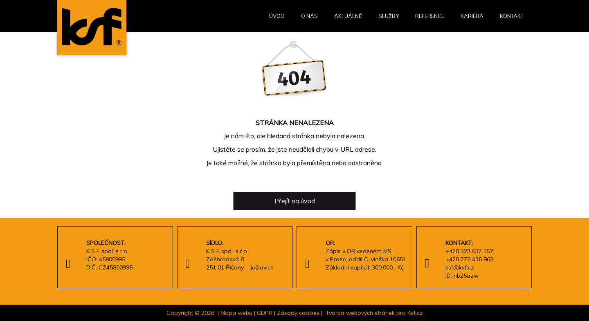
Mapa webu (236, 313)
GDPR (264, 313)
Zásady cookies (298, 313)
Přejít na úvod (294, 201)
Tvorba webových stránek (360, 313)
